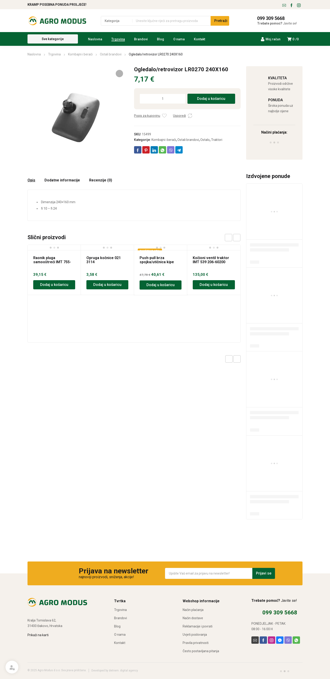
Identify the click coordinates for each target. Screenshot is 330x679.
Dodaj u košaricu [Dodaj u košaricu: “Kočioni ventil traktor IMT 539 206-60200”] (214, 284)
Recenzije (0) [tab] (100, 180)
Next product (237, 359)
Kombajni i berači (80, 54)
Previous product (229, 359)
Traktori (216, 140)
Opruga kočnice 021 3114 (103, 260)
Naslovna (34, 54)
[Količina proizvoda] (163, 99)
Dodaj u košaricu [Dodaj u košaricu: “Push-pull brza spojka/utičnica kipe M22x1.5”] (160, 285)
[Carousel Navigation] (232, 237)
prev (228, 237)
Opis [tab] (31, 180)
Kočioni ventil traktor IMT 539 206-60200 (211, 260)
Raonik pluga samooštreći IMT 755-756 (52, 262)
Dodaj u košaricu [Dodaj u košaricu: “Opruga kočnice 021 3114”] (107, 284)
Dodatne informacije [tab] (62, 180)
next (236, 237)
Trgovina (54, 54)
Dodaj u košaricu (211, 98)
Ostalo (205, 140)
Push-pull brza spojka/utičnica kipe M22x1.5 (157, 262)
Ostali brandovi (110, 54)
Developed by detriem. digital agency (114, 670)
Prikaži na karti (38, 635)
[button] (119, 73)
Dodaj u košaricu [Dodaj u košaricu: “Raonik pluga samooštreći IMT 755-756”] (54, 284)
